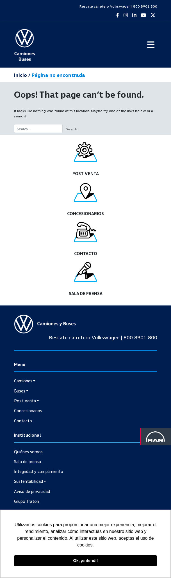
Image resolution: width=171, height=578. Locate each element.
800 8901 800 (145, 6)
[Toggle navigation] (150, 45)
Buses (19, 390)
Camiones (23, 380)
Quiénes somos (28, 451)
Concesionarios (28, 410)
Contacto (23, 420)
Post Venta (25, 400)
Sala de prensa (27, 461)
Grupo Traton (26, 501)
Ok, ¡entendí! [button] (85, 560)
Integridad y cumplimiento (38, 471)
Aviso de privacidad (32, 491)
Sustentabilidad (28, 481)
